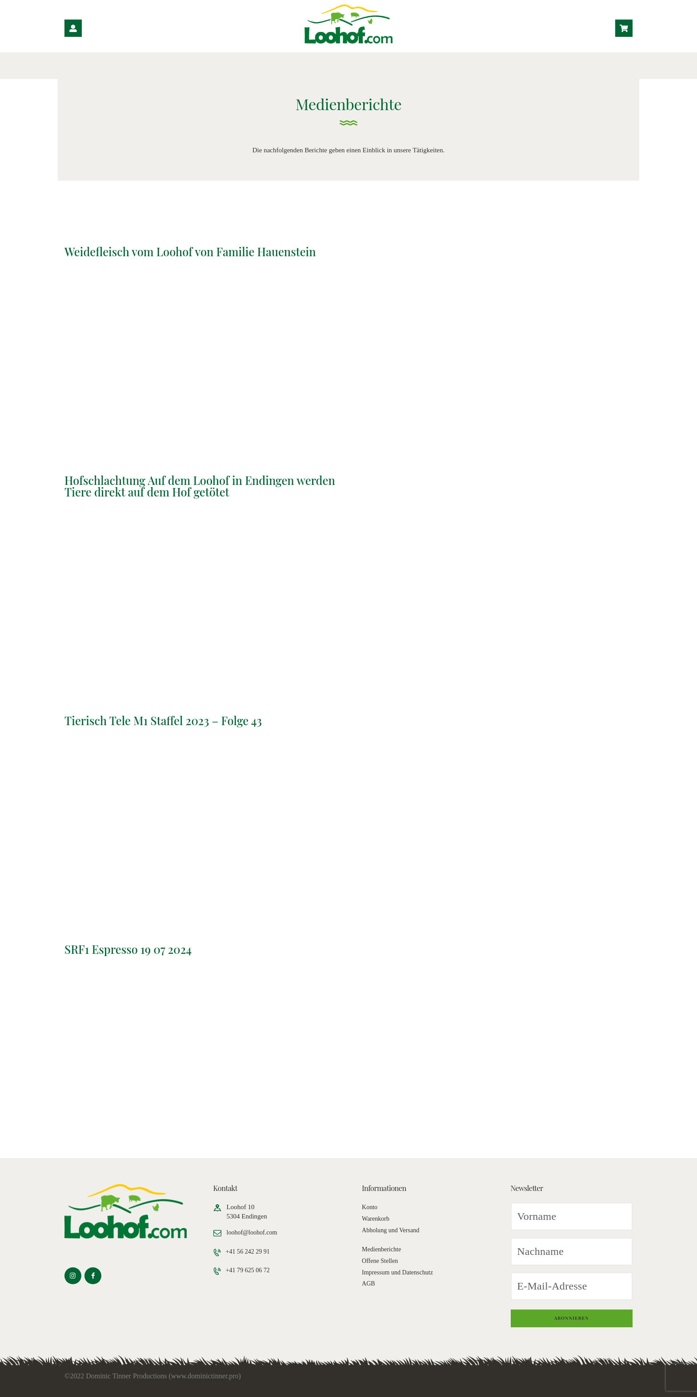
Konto (370, 1206)
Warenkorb (376, 1218)
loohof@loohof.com (254, 1232)
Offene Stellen (381, 1260)
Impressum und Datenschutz (400, 1272)
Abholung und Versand (392, 1230)
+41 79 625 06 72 (250, 1270)
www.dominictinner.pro (205, 1376)
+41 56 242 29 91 (250, 1251)
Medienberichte (383, 1249)
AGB (369, 1283)
